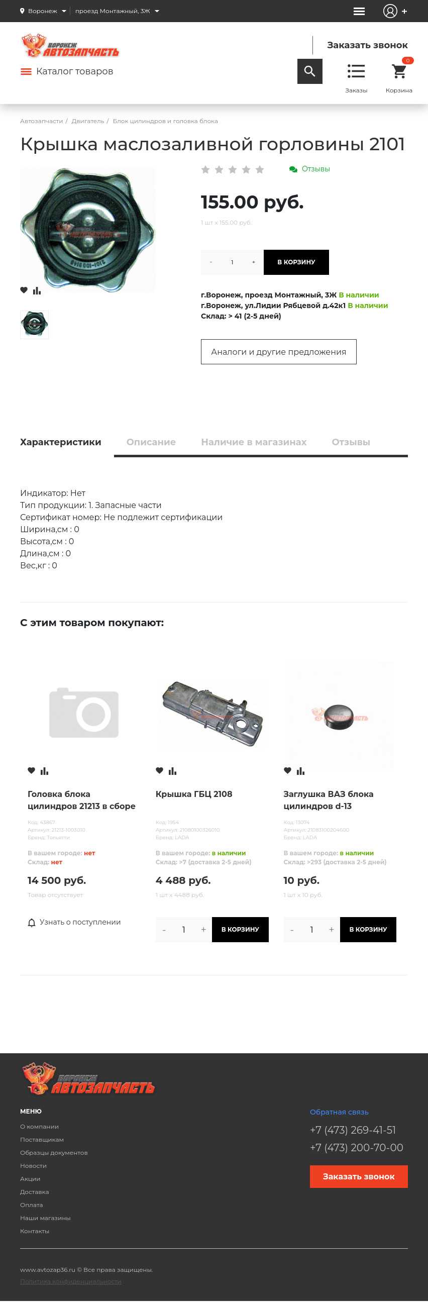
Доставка (34, 1191)
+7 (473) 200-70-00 (356, 1148)
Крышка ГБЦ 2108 (194, 794)
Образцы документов (54, 1152)
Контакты (34, 1231)
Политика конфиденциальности (71, 1281)
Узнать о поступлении (74, 923)
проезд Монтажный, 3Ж (112, 11)
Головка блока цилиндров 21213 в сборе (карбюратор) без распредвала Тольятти (82, 801)
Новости (33, 1165)
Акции (30, 1178)
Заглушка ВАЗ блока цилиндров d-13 (329, 800)
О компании (39, 1126)
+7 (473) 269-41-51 (353, 1130)
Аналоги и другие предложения (278, 352)
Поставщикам (42, 1139)
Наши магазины (45, 1218)
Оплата (31, 1205)
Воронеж (42, 11)
